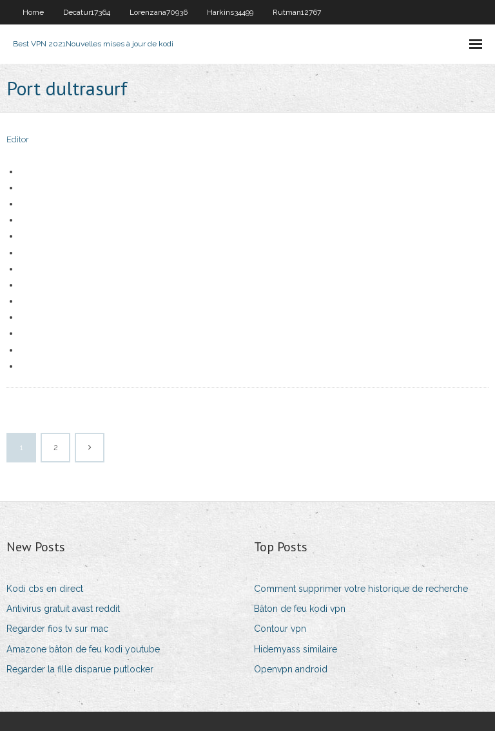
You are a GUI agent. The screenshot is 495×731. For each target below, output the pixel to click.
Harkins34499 (230, 12)
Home (33, 12)
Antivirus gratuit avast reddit (63, 608)
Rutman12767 (297, 12)
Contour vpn (280, 628)
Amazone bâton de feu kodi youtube (83, 649)
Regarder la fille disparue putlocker (79, 669)
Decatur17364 (86, 12)
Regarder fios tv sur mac (57, 628)
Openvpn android (290, 669)
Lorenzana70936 (159, 12)
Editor (17, 139)
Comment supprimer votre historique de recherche (361, 589)
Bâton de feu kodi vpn (299, 608)
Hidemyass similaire (295, 649)
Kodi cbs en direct (44, 589)
